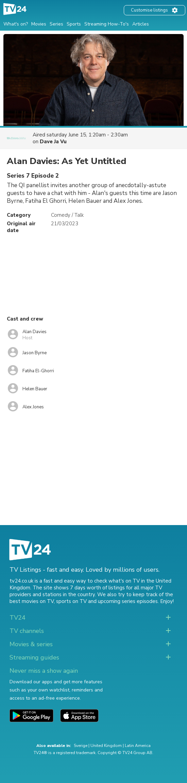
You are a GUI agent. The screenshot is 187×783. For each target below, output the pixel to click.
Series (56, 24)
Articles (140, 24)
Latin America (138, 745)
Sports (74, 24)
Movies (38, 24)
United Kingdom (106, 745)
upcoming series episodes (128, 601)
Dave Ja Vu (53, 141)
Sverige (80, 745)
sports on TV (71, 601)
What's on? (15, 24)
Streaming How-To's (106, 24)
